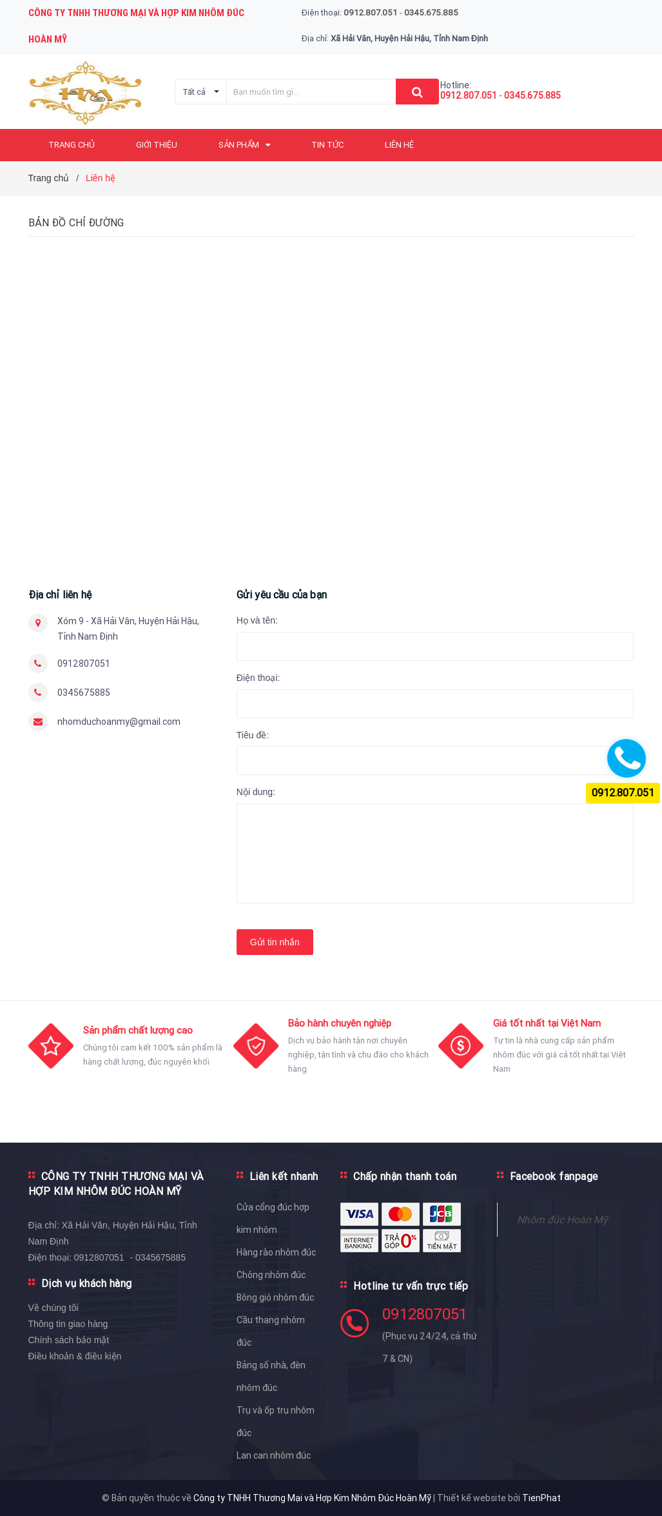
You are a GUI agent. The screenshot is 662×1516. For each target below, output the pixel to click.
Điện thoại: (258, 678)
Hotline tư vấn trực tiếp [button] (410, 1285)
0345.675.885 (532, 95)
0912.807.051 (468, 95)
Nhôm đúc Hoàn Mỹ (562, 1219)
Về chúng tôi (53, 1308)
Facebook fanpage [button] (554, 1176)
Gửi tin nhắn (275, 942)
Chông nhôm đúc (271, 1275)
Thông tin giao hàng (68, 1324)
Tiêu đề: (253, 735)
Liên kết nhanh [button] (283, 1176)
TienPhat (541, 1498)
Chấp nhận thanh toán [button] (404, 1176)
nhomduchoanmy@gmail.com (118, 721)
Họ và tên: (257, 620)
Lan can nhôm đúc (274, 1455)
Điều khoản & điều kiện (75, 1356)
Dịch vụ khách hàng (86, 1283)
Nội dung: (256, 792)
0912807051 (83, 663)
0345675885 (83, 692)
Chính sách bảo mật (69, 1340)
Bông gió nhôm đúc (275, 1297)
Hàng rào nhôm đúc (276, 1252)
